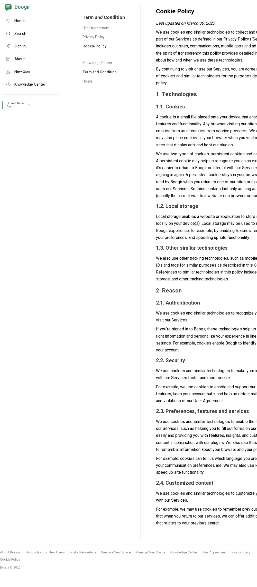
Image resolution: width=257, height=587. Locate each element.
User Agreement (95, 28)
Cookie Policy (94, 46)
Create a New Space (116, 552)
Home (87, 81)
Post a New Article (82, 552)
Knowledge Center (97, 63)
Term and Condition (99, 72)
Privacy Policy (93, 37)
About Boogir (10, 552)
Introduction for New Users (45, 552)
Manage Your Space (150, 552)
